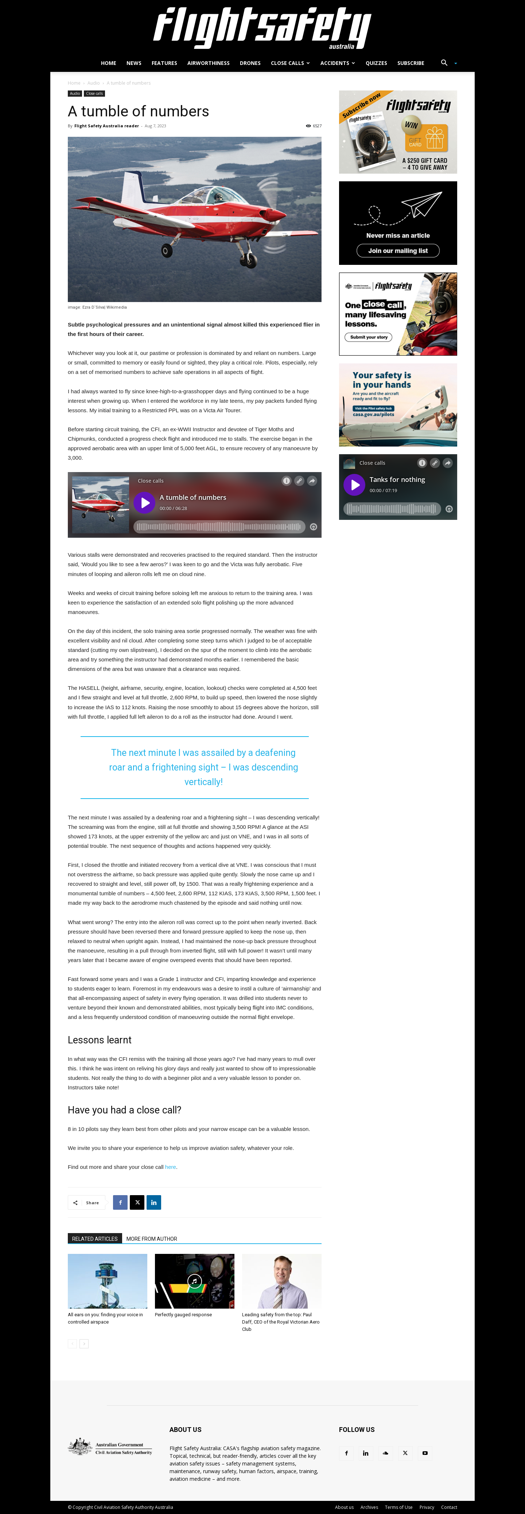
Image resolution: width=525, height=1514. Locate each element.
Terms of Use (399, 1507)
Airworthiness (208, 62)
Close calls (290, 62)
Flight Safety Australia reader (106, 125)
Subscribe (410, 62)
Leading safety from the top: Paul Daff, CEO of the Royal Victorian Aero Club (281, 1322)
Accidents (337, 62)
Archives (369, 1507)
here (170, 1167)
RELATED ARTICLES (95, 1239)
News (134, 62)
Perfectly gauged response (183, 1314)
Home (108, 62)
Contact (449, 1507)
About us (344, 1507)
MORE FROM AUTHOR (152, 1239)
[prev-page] (72, 1343)
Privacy (427, 1507)
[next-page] (84, 1343)
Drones (250, 62)
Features (164, 62)
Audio (94, 83)
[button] (446, 63)
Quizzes (376, 62)
